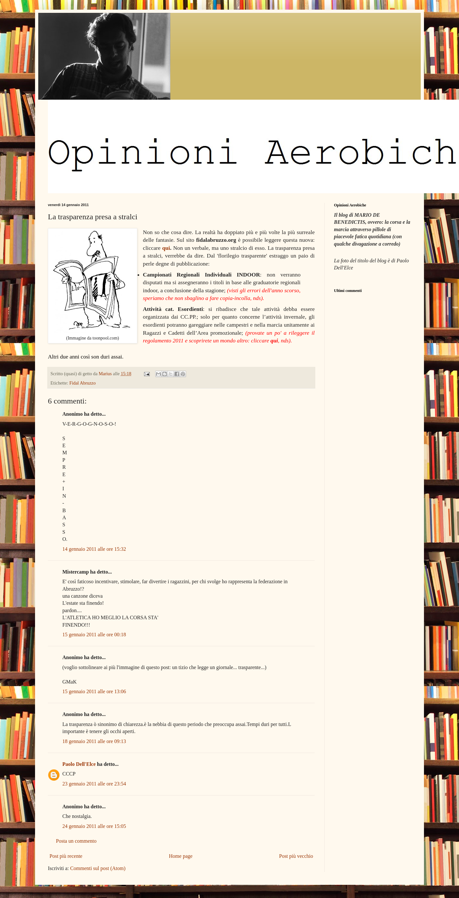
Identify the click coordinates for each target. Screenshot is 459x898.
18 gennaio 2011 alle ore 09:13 (94, 741)
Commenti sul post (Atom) (97, 868)
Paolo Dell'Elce (79, 764)
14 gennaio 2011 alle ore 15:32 (94, 549)
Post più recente (66, 856)
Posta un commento (76, 841)
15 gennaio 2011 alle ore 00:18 (94, 634)
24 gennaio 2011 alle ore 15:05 (94, 826)
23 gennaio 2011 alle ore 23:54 (94, 783)
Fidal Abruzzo (82, 383)
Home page (181, 856)
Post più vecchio (296, 856)
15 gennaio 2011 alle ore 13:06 (94, 691)
